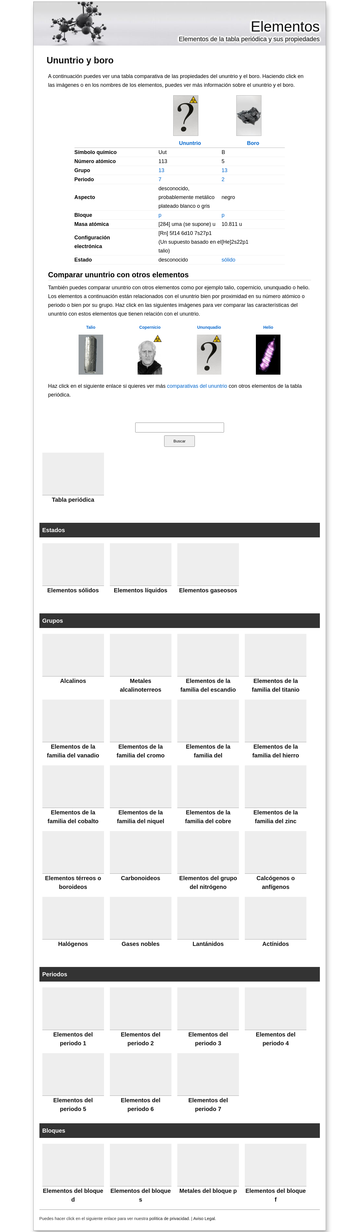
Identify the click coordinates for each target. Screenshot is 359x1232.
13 (161, 170)
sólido (228, 260)
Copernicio (150, 327)
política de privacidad (169, 1218)
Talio (91, 327)
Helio (268, 327)
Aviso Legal (204, 1218)
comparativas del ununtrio (197, 386)
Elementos (285, 26)
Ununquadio (209, 327)
